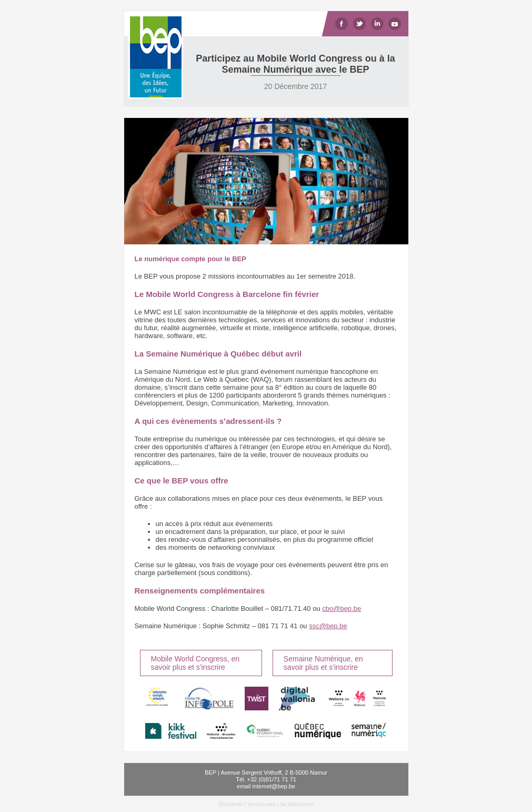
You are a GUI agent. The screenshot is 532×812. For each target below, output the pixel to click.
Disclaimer (230, 804)
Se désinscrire (297, 804)
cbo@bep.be (341, 608)
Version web (261, 804)
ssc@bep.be (328, 626)
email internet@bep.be (266, 786)
